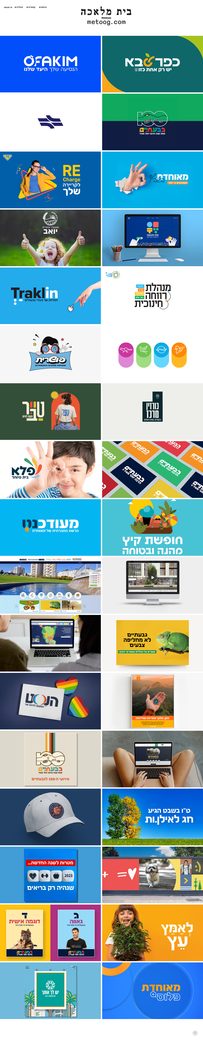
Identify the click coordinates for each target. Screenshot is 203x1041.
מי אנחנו (8, 7)
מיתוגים (43, 7)
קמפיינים (30, 7)
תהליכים (19, 7)
